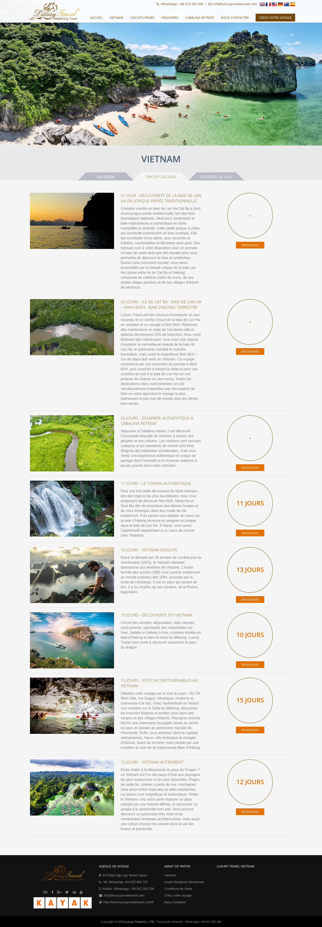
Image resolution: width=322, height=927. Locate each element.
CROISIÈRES (170, 17)
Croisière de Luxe (217, 176)
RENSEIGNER (250, 245)
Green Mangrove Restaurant (184, 882)
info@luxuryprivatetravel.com (124, 895)
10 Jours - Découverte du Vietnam (156, 615)
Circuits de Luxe (161, 176)
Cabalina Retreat (199, 17)
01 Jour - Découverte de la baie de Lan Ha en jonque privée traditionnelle (161, 198)
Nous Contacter (235, 17)
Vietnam (116, 17)
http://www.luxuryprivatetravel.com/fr (129, 902)
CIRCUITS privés (142, 17)
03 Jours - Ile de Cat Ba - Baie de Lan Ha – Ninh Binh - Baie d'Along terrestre (161, 304)
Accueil (96, 17)
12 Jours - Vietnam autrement (152, 762)
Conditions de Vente (178, 889)
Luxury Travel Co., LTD (139, 922)
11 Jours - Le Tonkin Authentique (156, 483)
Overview (105, 176)
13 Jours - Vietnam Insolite (149, 549)
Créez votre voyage (177, 895)
